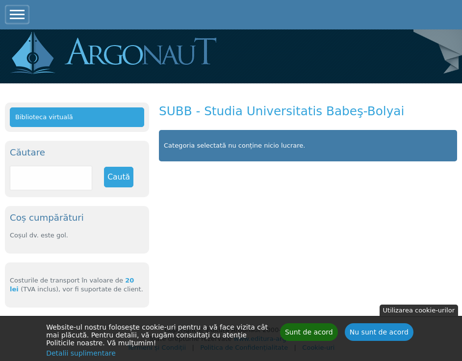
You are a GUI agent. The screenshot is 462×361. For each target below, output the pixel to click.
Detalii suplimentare (81, 355)
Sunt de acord (309, 333)
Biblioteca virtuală (44, 117)
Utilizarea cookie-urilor (419, 311)
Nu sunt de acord (379, 333)
